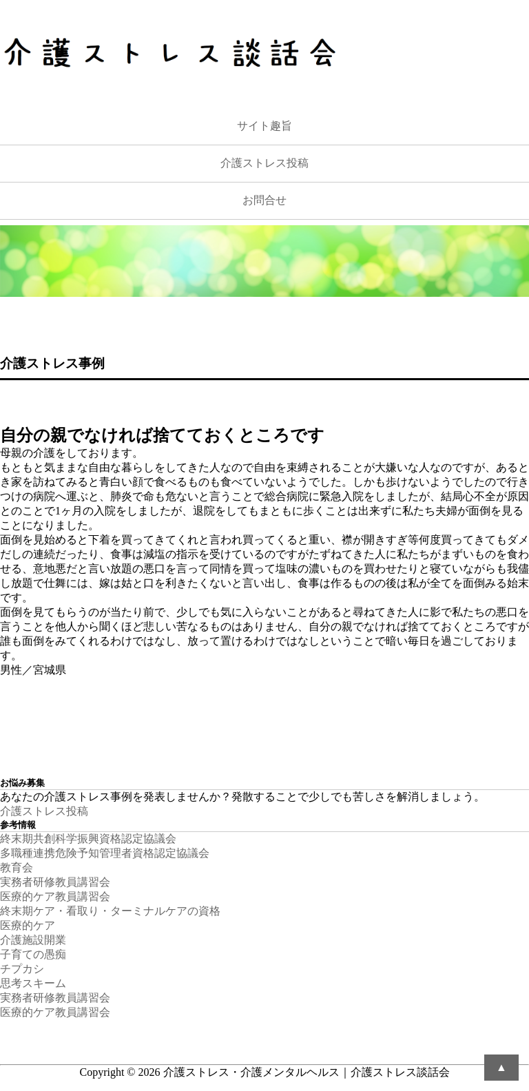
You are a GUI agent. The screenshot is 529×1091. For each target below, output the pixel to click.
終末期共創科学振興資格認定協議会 (88, 838)
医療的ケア (27, 925)
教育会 (16, 867)
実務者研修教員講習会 (55, 882)
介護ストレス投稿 (264, 163)
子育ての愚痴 (33, 954)
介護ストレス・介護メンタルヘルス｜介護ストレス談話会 (306, 1072)
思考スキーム (33, 983)
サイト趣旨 (264, 126)
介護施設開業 (33, 940)
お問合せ (264, 200)
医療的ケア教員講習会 (55, 896)
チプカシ (22, 969)
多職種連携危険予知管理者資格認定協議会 (104, 853)
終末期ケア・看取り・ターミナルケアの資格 (110, 911)
